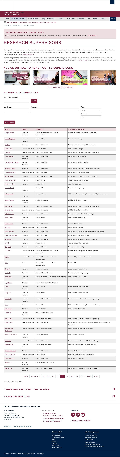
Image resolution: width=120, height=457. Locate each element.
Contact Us (7, 420)
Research (29, 426)
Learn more (28, 54)
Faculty (40, 129)
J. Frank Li (8, 250)
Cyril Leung (8, 206)
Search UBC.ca (57, 447)
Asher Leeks (8, 149)
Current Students (33, 19)
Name (7, 129)
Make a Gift (55, 445)
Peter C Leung (9, 214)
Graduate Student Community (54, 418)
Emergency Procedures (10, 453)
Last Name (8, 107)
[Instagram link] (73, 415)
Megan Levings (9, 231)
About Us (103, 19)
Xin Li (6, 305)
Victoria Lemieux (10, 184)
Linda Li (7, 269)
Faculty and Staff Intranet (53, 421)
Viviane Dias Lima (10, 351)
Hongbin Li (8, 247)
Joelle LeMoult (9, 188)
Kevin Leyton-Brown (11, 235)
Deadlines (80, 19)
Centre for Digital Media (92, 444)
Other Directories (37, 22)
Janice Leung (9, 210)
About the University (58, 437)
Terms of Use (21, 453)
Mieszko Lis (8, 368)
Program (34, 107)
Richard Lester (9, 200)
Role (82, 107)
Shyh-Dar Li (8, 283)
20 (48, 376)
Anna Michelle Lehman (12, 162)
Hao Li (7, 243)
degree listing (83, 60)
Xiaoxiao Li (8, 299)
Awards (61, 19)
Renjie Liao (8, 318)
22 (58, 376)
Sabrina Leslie (9, 194)
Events (54, 441)
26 (77, 376)
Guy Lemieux (9, 176)
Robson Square (90, 442)
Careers (54, 443)
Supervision (71, 19)
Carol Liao (8, 312)
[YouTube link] (83, 415)
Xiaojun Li (8, 293)
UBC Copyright (31, 453)
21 (53, 376)
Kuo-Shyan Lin (9, 358)
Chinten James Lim (11, 335)
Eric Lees (7, 152)
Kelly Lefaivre (9, 156)
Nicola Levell (9, 217)
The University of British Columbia (7, 5)
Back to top (8, 426)
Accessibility (40, 453)
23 (63, 376)
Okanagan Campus (91, 437)
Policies (95, 19)
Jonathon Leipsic (10, 168)
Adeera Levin (9, 224)
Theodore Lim (9, 344)
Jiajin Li (7, 257)
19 (44, 376)
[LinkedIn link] (78, 415)
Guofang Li (8, 239)
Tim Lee (7, 145)
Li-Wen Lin (8, 362)
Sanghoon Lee (9, 132)
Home (7, 19)
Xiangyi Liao (8, 322)
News (53, 439)
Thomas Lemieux (10, 180)
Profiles (22, 426)
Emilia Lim (8, 341)
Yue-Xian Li (8, 309)
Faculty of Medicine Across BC (94, 446)
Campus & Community (48, 19)
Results (83, 114)
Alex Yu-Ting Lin (10, 354)
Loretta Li (7, 273)
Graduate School (8, 25)
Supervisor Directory (24, 22)
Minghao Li (8, 276)
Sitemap (16, 426)
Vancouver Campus (91, 435)
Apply (113, 19)
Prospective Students (17, 19)
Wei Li (6, 286)
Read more (92, 35)
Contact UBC (56, 435)
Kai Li (6, 263)
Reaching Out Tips (50, 22)
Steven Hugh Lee (10, 139)
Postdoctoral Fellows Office (54, 416)
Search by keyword (11, 97)
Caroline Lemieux (10, 172)
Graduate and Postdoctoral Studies (60, 407)
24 (67, 376)
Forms (89, 19)
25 (72, 376)
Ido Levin (7, 227)
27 (82, 376)
